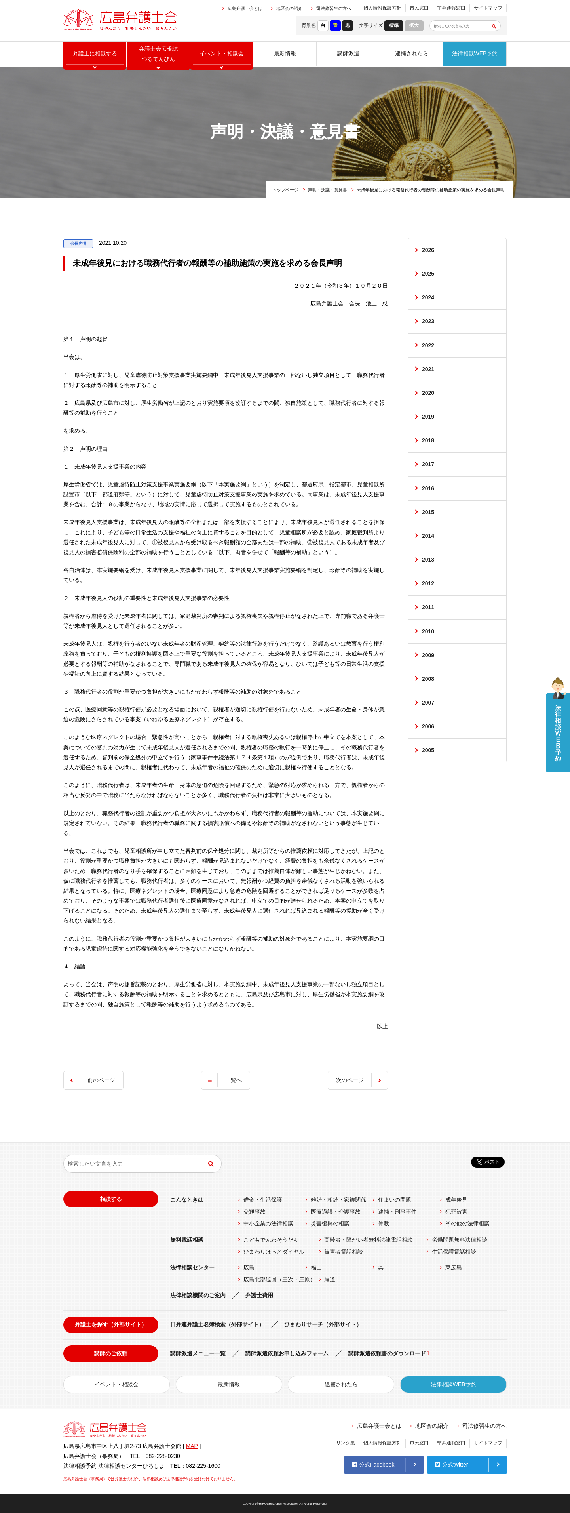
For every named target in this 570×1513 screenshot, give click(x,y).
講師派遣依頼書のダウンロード (387, 1353)
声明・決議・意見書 (327, 189)
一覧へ (233, 1080)
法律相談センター (192, 1267)
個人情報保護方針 (382, 8)
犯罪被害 (456, 1211)
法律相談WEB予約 (475, 53)
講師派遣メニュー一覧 (198, 1353)
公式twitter (451, 1465)
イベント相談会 (222, 53)
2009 (428, 655)
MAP (192, 1446)
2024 (428, 297)
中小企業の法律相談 (268, 1223)
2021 (428, 369)
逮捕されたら (411, 53)
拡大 (414, 25)
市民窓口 (419, 8)
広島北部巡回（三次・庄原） (279, 1279)
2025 (428, 274)
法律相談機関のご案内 (198, 1295)
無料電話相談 (186, 1240)
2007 (428, 703)
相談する (111, 1199)
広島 (249, 1267)
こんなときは (186, 1200)
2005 (428, 750)
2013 (428, 559)
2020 (428, 393)
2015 (428, 512)
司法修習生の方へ (333, 8)
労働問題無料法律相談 (459, 1240)
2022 (428, 345)
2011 (428, 607)
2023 (428, 321)
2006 (428, 727)
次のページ (350, 1080)
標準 (394, 25)
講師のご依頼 (110, 1353)
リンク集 (345, 1443)
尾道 (329, 1279)
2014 (428, 536)
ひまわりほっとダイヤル (273, 1251)
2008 (428, 679)
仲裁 (383, 1223)
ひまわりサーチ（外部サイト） (323, 1324)
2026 (428, 250)
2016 (428, 488)
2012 (428, 584)
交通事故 (254, 1211)
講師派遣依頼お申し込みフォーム (287, 1353)
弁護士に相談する (95, 53)
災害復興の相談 (330, 1223)
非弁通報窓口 (451, 8)
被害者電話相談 (343, 1251)
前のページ (101, 1080)
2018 (428, 441)
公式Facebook (373, 1465)
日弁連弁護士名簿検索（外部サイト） (217, 1324)
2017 (428, 464)
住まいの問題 (394, 1200)
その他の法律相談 (467, 1223)
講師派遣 (348, 53)
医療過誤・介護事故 (336, 1211)
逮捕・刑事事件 (397, 1211)
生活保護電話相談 (454, 1251)
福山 (316, 1267)
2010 (428, 631)
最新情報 (285, 53)
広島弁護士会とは (245, 8)
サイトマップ (488, 8)
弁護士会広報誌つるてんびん (158, 54)
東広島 (453, 1267)
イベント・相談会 (116, 1384)
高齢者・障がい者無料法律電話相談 (368, 1240)
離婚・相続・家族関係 (338, 1200)
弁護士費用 (259, 1295)
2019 (428, 417)
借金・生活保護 (262, 1200)
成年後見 (456, 1200)
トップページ (285, 189)
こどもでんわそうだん (271, 1240)
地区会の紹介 (289, 8)
